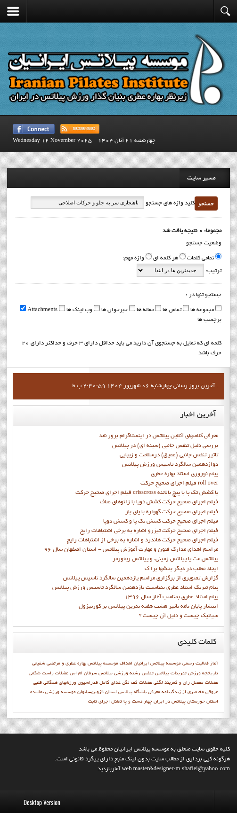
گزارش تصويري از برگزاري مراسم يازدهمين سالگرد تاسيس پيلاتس (140, 578)
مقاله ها (144, 310)
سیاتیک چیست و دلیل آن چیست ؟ (178, 616)
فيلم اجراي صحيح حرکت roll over (179, 483)
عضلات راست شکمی (48, 673)
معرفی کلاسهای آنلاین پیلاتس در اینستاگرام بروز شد (158, 436)
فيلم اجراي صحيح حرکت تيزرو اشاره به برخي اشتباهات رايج (149, 531)
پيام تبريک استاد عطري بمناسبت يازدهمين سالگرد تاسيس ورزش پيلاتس (135, 588)
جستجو (206, 203)
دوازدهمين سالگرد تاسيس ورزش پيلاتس (170, 465)
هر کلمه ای (165, 258)
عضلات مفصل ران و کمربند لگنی (186, 683)
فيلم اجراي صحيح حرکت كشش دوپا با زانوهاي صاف (159, 502)
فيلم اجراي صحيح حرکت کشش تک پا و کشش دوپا (160, 521)
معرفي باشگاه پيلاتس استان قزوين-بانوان (118, 692)
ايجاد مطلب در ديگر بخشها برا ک (181, 569)
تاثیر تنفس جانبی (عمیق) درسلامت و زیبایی (169, 455)
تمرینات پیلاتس (171, 673)
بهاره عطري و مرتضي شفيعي (59, 663)
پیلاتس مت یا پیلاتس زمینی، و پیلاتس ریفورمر (165, 559)
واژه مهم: (133, 258)
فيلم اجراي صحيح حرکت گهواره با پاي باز (171, 512)
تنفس (148, 673)
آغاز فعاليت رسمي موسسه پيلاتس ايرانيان (176, 663)
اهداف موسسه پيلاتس (110, 663)
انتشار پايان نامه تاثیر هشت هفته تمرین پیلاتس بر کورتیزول (148, 607)
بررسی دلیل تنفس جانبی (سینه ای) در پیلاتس (165, 446)
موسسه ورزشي (60, 692)
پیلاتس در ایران (170, 701)
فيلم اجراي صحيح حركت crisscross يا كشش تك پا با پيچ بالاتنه (146, 493)
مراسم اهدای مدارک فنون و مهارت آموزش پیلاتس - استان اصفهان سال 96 (131, 550)
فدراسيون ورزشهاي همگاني (70, 683)
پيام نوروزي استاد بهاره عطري (184, 474)
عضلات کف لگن (137, 683)
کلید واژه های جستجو (169, 203)
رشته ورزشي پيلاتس (119, 673)
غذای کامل (110, 683)
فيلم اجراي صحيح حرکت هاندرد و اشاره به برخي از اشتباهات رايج (142, 540)
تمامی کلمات (200, 258)
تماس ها (171, 310)
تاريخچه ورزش (203, 673)
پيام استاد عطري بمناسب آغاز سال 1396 (171, 597)
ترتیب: (212, 271)
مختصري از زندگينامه (183, 692)
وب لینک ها (78, 310)
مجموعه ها (201, 310)
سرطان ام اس (83, 673)
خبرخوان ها (114, 310)
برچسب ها (209, 320)
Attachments (41, 310)
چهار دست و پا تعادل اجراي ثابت (120, 701)
